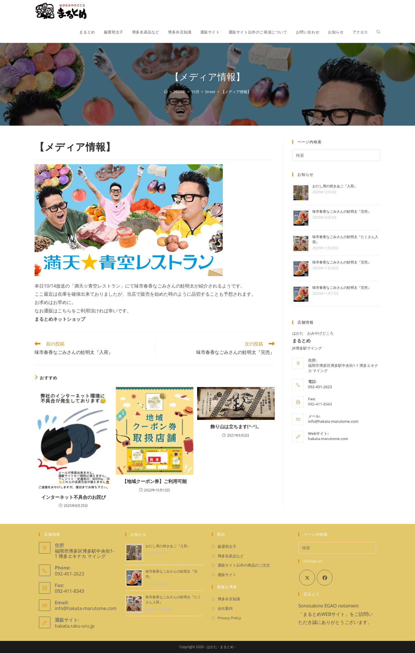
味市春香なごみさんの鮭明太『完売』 (341, 211)
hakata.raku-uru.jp (75, 626)
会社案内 (225, 608)
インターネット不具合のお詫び (73, 497)
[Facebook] (325, 578)
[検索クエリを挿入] (336, 155)
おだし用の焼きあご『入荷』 (334, 186)
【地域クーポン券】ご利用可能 (154, 481)
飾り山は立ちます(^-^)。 (236, 426)
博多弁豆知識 (229, 598)
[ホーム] (166, 91)
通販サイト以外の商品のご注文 (244, 565)
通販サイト (227, 574)
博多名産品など (231, 555)
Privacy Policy (229, 617)
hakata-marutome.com (328, 438)
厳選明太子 (227, 546)
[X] (307, 578)
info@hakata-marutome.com (333, 421)
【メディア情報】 (236, 91)
